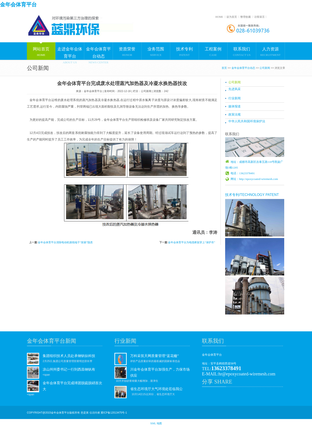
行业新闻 (234, 98)
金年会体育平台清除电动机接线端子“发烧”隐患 (65, 242)
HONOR (127, 49)
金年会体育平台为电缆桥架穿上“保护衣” (191, 242)
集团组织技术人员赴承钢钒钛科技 (69, 356)
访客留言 (259, 16)
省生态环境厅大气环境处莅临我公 (156, 389)
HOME (219, 16)
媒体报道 (234, 106)
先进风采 (234, 89)
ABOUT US (70, 51)
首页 (224, 67)
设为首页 (231, 16)
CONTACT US (242, 49)
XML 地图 (156, 423)
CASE (213, 49)
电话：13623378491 (243, 173)
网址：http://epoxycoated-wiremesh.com (254, 179)
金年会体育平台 (18, 4)
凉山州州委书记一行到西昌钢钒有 (69, 369)
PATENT (184, 49)
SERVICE (156, 49)
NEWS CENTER (98, 51)
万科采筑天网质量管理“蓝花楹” (154, 356)
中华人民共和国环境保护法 (246, 121)
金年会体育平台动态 (243, 67)
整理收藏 (245, 16)
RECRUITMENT (270, 49)
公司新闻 (264, 67)
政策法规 (234, 114)
